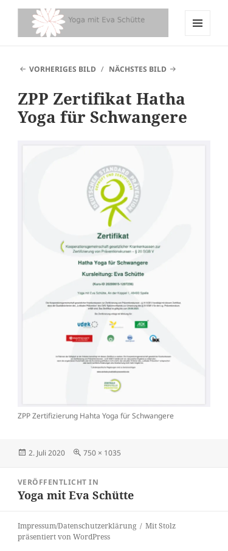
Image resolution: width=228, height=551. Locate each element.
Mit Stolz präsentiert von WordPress (97, 531)
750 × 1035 (102, 453)
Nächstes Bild (138, 69)
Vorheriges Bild (62, 69)
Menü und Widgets (197, 35)
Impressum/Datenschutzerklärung (77, 526)
